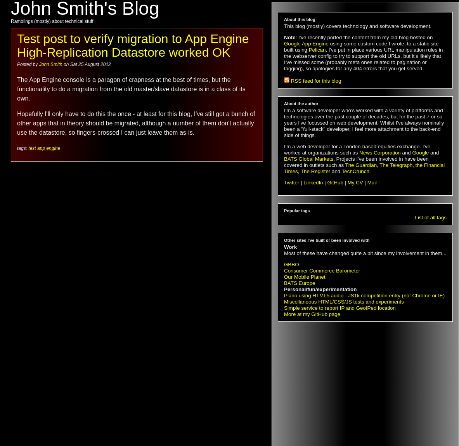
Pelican (317, 50)
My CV (355, 183)
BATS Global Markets (308, 159)
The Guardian (361, 165)
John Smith (51, 64)
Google (420, 153)
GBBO (291, 264)
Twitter (291, 183)
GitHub (335, 183)
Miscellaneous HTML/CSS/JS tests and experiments (344, 302)
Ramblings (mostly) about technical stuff (52, 21)
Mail (372, 183)
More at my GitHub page (312, 314)
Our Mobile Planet (305, 277)
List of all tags (431, 217)
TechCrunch (355, 171)
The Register (315, 171)
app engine (48, 148)
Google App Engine (306, 44)
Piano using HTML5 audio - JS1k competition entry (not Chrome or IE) (364, 295)
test (32, 148)
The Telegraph (395, 165)
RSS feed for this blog (312, 81)
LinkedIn (313, 183)
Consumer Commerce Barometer (322, 271)
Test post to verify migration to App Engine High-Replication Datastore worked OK (133, 45)
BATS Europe (299, 283)
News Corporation (380, 153)
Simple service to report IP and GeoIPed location (340, 308)
